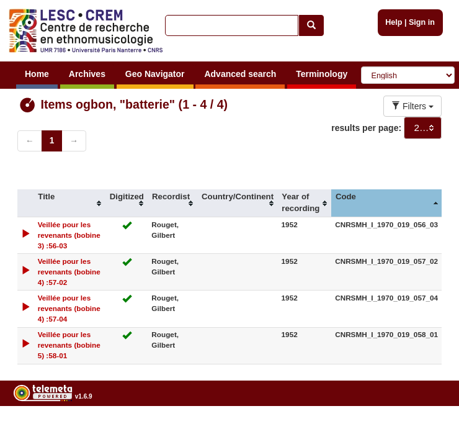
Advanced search (240, 74)
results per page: (366, 128)
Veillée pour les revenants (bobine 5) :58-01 (69, 344)
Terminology (321, 74)
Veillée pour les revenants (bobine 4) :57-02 (69, 271)
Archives (87, 74)
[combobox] (423, 128)
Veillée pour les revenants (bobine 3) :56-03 (69, 235)
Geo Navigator (155, 74)
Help (393, 22)
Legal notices (428, 428)
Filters (412, 106)
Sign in (422, 22)
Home (37, 74)
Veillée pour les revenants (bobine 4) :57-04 (69, 308)
